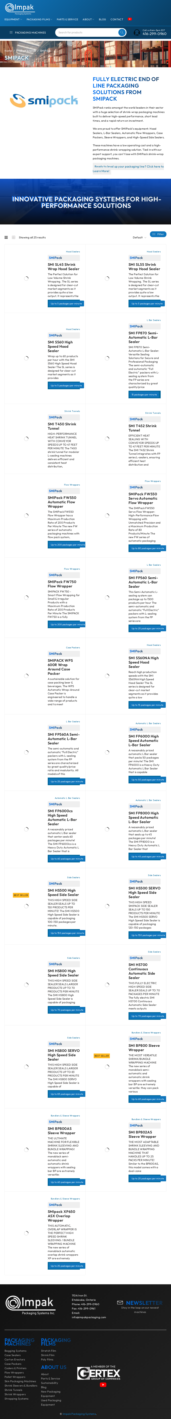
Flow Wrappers (14, 1372)
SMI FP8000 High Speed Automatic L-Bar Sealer (144, 817)
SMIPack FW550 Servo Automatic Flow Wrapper (143, 498)
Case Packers (13, 1364)
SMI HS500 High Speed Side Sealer (63, 892)
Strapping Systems (16, 1398)
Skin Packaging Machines (20, 1381)
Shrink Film (47, 1355)
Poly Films (47, 1359)
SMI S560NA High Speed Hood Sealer (144, 662)
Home (8, 50)
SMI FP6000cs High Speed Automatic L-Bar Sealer (62, 817)
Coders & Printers (16, 1368)
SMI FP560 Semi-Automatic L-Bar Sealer (143, 582)
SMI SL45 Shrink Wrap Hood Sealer (64, 266)
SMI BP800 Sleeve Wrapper (144, 1047)
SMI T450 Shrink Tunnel (62, 426)
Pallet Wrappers (15, 1377)
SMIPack (55, 258)
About (45, 1374)
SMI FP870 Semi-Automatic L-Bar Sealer (143, 337)
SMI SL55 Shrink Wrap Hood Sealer (144, 266)
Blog (44, 1387)
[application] (45, 100)
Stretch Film (48, 1350)
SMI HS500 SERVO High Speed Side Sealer (145, 892)
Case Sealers (13, 1355)
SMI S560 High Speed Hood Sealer (60, 346)
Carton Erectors (15, 1359)
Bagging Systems (15, 1350)
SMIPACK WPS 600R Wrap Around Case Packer (60, 667)
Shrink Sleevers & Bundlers (21, 1385)
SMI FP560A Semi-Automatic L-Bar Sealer (64, 738)
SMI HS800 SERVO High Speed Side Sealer (64, 1054)
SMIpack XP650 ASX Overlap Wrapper (61, 1215)
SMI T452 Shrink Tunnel (143, 428)
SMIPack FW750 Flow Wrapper (62, 583)
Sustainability (49, 1383)
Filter (160, 234)
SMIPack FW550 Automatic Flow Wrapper (62, 502)
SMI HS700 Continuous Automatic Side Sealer (142, 971)
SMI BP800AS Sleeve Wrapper (62, 1130)
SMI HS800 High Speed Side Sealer (63, 972)
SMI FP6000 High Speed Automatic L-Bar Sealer (144, 740)
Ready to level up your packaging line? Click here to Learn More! (128, 169)
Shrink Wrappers (15, 1394)
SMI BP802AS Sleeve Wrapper (142, 1134)
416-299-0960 (154, 34)
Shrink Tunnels (13, 1390)
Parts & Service (50, 1378)
